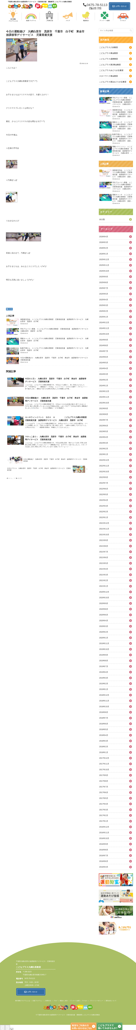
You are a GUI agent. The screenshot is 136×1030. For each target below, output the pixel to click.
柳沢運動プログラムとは (22, 1000)
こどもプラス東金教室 (108, 53)
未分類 (9, 309)
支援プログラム (37, 1000)
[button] (131, 30)
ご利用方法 (47, 1000)
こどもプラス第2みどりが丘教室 (112, 82)
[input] (116, 30)
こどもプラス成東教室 (108, 59)
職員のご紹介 (64, 1000)
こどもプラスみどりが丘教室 (111, 70)
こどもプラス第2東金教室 (110, 65)
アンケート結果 (75, 1000)
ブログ (55, 1000)
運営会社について (111, 1000)
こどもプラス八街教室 (108, 47)
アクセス (84, 1000)
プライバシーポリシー (96, 1000)
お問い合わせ (119, 6)
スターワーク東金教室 (108, 76)
